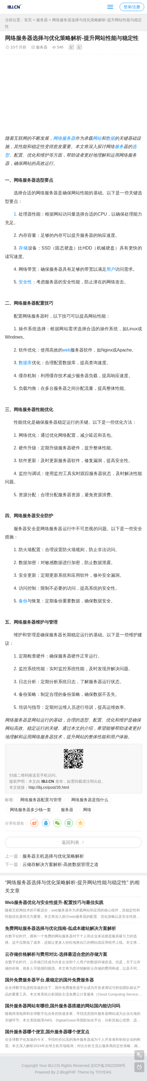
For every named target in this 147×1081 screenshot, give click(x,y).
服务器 (42, 20)
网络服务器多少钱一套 (30, 809)
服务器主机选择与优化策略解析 (53, 856)
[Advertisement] (73, 95)
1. (15, 214)
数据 (110, 138)
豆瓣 (69, 823)
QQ (46, 823)
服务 (119, 146)
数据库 (25, 362)
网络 (57, 138)
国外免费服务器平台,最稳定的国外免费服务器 (49, 980)
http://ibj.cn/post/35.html (49, 787)
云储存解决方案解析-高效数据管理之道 (60, 864)
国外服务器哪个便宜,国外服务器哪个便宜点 (47, 1031)
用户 (110, 269)
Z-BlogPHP (65, 1072)
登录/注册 (132, 7)
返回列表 (70, 842)
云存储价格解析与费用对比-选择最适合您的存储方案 (56, 954)
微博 (34, 823)
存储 (23, 248)
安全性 (25, 282)
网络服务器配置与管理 (40, 799)
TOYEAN (103, 1072)
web (66, 350)
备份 (23, 601)
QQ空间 (80, 823)
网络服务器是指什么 (89, 799)
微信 (57, 823)
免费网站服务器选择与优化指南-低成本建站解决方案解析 (60, 928)
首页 (28, 20)
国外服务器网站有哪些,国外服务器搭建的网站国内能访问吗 (62, 1006)
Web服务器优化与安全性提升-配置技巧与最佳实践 (54, 902)
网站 (97, 138)
